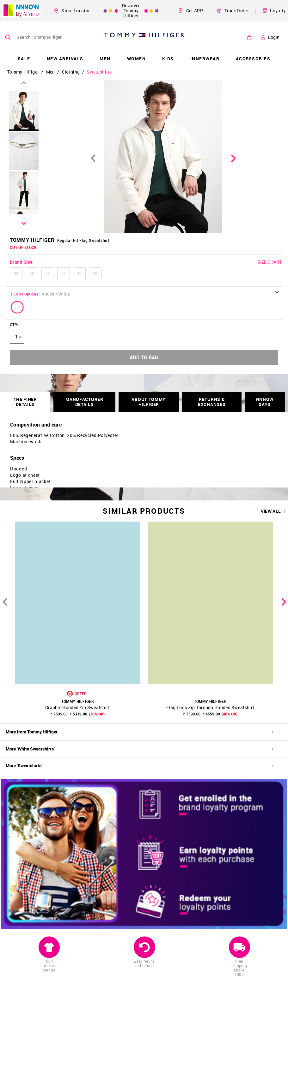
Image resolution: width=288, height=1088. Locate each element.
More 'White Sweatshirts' (139, 749)
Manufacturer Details (84, 401)
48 (95, 273)
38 (16, 273)
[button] (17, 307)
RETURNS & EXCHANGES (211, 401)
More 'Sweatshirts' (139, 765)
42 (48, 273)
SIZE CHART (269, 262)
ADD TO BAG (144, 357)
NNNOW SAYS (265, 401)
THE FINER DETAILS (25, 401)
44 (63, 273)
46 (79, 273)
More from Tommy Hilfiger (139, 732)
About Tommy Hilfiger (149, 401)
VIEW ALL (273, 511)
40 (32, 273)
